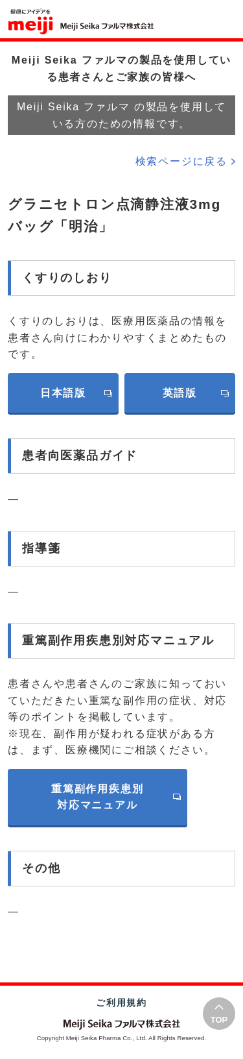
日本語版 (63, 392)
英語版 (180, 392)
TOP (219, 1020)
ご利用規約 (121, 1002)
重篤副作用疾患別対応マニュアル (97, 797)
